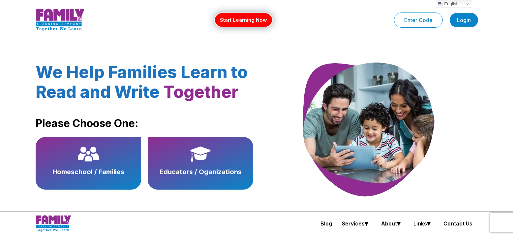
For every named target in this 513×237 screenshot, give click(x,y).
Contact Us (457, 223)
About (392, 223)
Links (423, 223)
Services (356, 223)
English (448, 4)
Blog (326, 223)
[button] (356, 223)
